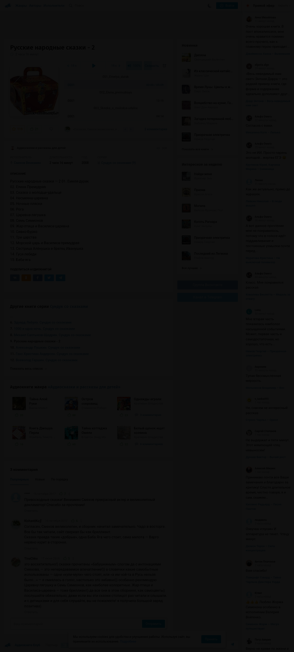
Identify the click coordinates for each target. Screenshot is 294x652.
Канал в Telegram (207, 297)
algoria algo (257, 65)
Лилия (254, 180)
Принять (211, 639)
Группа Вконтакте (207, 285)
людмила (256, 520)
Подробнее (128, 641)
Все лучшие (192, 268)
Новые (40, 479)
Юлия (254, 593)
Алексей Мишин (260, 468)
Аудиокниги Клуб (22, 645)
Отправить (153, 624)
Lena (253, 310)
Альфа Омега (259, 116)
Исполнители (54, 6)
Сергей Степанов (261, 431)
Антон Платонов (260, 561)
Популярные (19, 479)
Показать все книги (197, 149)
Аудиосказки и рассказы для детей (38, 148)
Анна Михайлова (261, 17)
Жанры (21, 6)
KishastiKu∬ (33, 521)
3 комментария (156, 129)
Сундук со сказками (69, 306)
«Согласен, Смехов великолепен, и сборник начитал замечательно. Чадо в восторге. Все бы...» (92, 129)
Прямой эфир (263, 6)
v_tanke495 (257, 399)
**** (27, 494)
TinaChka (31, 558)
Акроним (256, 367)
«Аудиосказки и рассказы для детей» (84, 387)
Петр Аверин (258, 639)
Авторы (35, 6)
